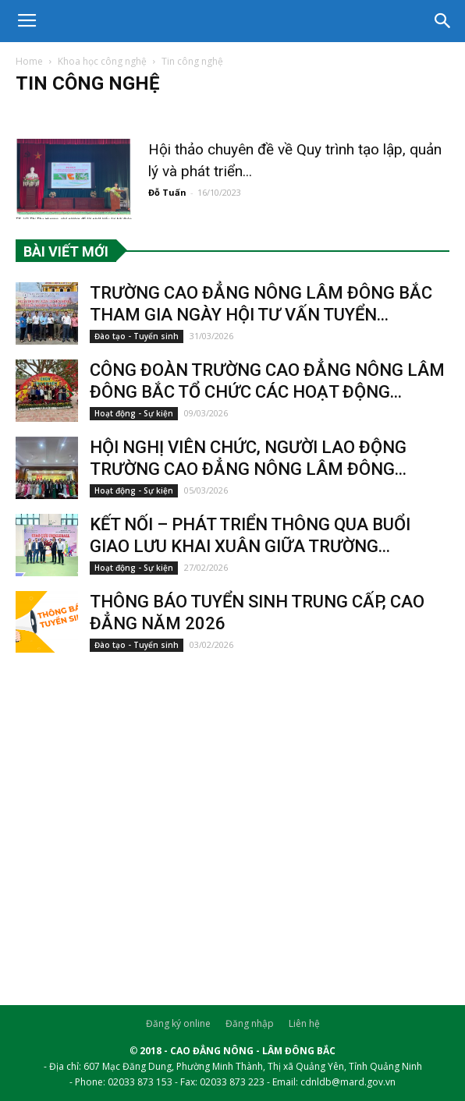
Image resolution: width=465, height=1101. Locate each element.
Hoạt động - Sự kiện (133, 413)
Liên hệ (304, 1023)
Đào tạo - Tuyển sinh (136, 336)
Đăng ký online (178, 1023)
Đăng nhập (249, 1023)
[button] (443, 21)
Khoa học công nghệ (102, 61)
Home (29, 61)
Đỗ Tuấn (167, 192)
